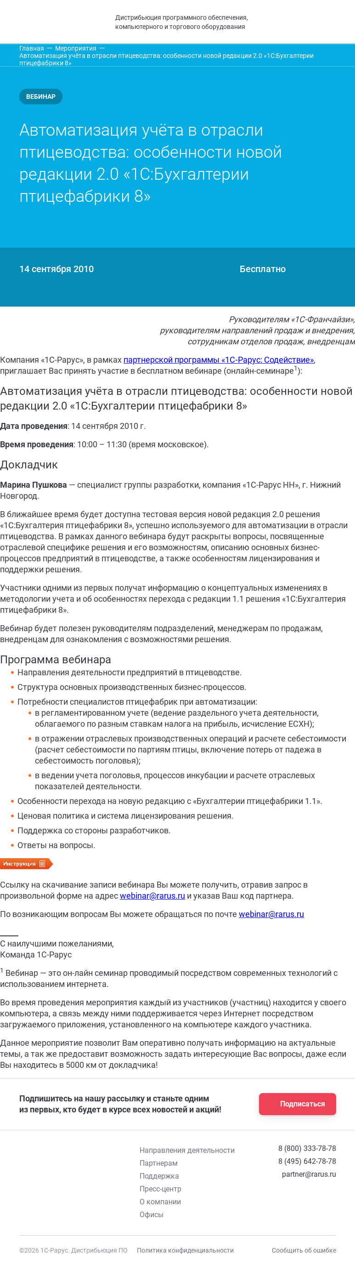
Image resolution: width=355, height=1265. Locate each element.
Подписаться (295, 1104)
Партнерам (159, 1163)
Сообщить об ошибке (304, 1250)
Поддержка (159, 1176)
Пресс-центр (160, 1189)
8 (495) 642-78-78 (307, 1161)
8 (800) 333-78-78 (307, 1148)
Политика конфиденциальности (185, 1250)
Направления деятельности (187, 1150)
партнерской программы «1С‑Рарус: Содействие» (219, 360)
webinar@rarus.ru (152, 895)
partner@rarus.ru (309, 1174)
